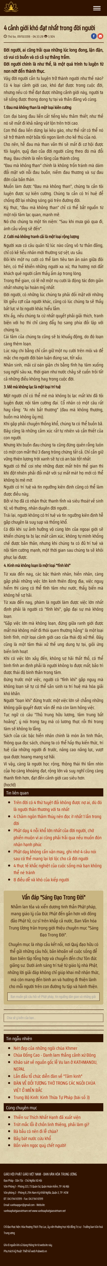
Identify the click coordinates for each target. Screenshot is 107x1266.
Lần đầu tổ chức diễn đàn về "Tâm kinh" (48, 1076)
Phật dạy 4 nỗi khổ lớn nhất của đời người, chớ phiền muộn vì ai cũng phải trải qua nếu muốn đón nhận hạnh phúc (58, 837)
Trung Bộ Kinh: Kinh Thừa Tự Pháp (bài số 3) (52, 1097)
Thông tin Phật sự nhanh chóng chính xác (24, 1263)
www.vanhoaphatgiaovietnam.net (49, 1210)
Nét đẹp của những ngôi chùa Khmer (45, 1048)
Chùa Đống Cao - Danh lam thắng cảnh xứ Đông (55, 1055)
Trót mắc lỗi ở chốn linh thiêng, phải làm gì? (51, 1124)
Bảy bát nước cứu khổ (32, 1138)
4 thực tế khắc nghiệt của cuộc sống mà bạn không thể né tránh (58, 869)
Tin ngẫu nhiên (19, 1038)
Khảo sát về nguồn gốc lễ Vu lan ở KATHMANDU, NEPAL (55, 1065)
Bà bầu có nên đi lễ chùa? (36, 1131)
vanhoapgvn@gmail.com (22, 1205)
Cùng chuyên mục (21, 1108)
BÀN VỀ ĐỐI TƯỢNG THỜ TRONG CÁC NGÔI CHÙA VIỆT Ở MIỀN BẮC (54, 1086)
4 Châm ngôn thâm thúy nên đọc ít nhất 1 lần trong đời (57, 819)
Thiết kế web (29, 1251)
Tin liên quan (17, 793)
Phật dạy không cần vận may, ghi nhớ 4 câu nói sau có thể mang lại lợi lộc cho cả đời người (55, 855)
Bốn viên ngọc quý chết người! (40, 1145)
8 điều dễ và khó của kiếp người (41, 880)
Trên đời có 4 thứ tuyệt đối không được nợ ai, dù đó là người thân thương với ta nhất (58, 805)
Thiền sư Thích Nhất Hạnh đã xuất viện (47, 1117)
